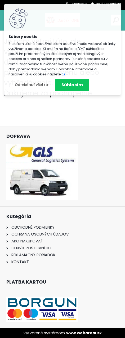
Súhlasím (72, 85)
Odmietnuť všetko (31, 84)
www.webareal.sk (84, 333)
